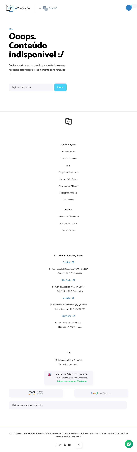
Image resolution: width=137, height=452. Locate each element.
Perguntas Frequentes (68, 172)
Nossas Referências (68, 179)
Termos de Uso (68, 230)
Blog (68, 165)
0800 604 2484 (68, 364)
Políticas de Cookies (68, 223)
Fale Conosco (68, 200)
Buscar (60, 87)
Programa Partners (68, 193)
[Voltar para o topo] (79, 445)
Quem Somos (68, 152)
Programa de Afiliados (68, 186)
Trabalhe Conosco (68, 158)
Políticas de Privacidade (68, 217)
